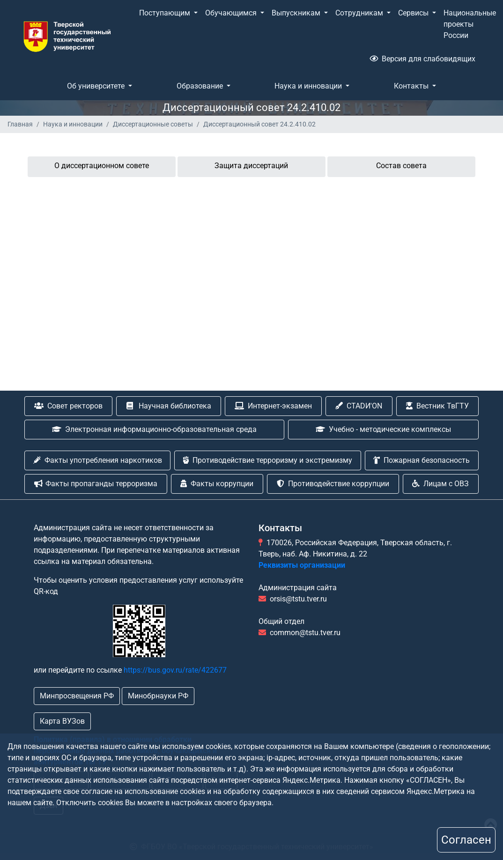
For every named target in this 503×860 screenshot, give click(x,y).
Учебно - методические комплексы (383, 429)
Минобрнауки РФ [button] (158, 695)
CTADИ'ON (358, 405)
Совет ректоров (68, 405)
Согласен (466, 839)
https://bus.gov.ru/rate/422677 (175, 670)
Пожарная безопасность (421, 460)
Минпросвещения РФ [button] (77, 695)
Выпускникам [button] (297, 12)
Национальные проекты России (470, 24)
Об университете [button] (96, 86)
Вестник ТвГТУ (437, 405)
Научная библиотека (168, 405)
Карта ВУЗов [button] (62, 721)
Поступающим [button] (165, 12)
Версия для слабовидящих (422, 58)
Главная (20, 124)
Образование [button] (201, 86)
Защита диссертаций (251, 165)
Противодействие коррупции (333, 483)
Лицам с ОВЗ (440, 483)
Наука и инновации (73, 124)
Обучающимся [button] (232, 12)
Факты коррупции (216, 483)
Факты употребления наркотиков (97, 460)
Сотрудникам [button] (360, 12)
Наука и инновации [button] (309, 86)
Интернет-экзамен (273, 405)
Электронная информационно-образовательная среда (154, 429)
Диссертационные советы (153, 124)
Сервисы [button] (414, 12)
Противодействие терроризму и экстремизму (267, 460)
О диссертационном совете (101, 165)
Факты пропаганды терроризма (95, 483)
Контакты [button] (412, 86)
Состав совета (401, 165)
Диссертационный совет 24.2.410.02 (259, 124)
